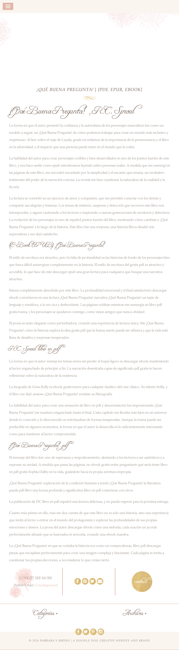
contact (140, 582)
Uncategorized (47, 585)
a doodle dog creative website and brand (111, 640)
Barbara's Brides (89, 46)
